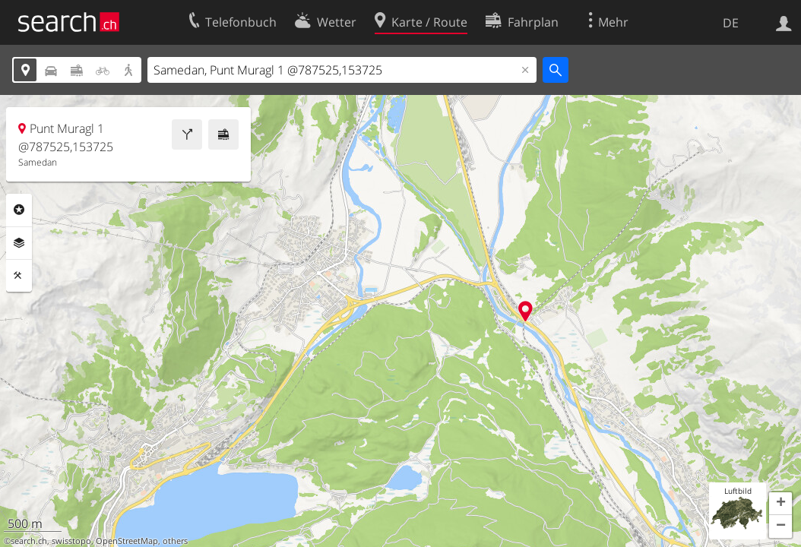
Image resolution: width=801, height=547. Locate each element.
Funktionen (19, 276)
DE (731, 22)
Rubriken (19, 210)
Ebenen (19, 243)
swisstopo (71, 541)
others (175, 541)
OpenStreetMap (127, 541)
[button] (780, 503)
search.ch (29, 541)
